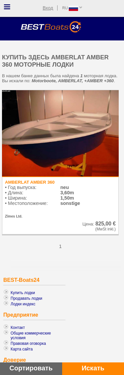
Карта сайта (22, 349)
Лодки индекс (23, 304)
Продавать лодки (26, 298)
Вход (48, 8)
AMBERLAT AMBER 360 (30, 182)
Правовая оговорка (28, 343)
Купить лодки (23, 292)
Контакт (18, 327)
